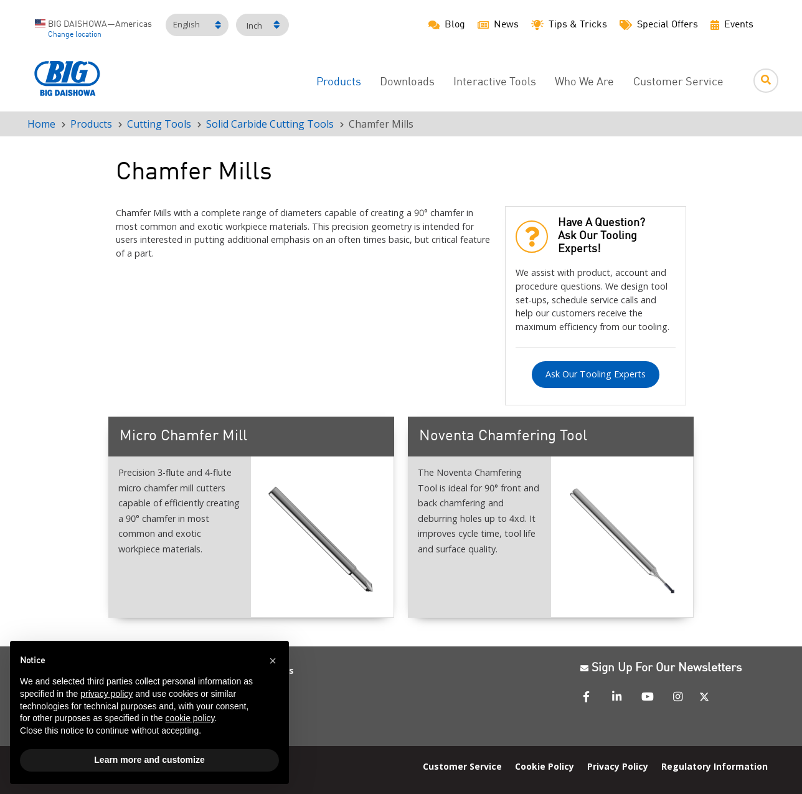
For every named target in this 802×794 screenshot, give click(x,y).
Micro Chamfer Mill (183, 436)
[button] (273, 661)
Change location (74, 35)
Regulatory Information (714, 766)
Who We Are (584, 82)
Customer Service (678, 82)
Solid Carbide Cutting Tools (270, 124)
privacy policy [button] (106, 694)
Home (41, 124)
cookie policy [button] (189, 718)
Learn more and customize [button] (149, 760)
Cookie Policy (544, 766)
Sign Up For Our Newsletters (661, 668)
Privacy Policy (617, 766)
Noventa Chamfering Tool (503, 436)
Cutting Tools (159, 124)
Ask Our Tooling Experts (595, 374)
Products (338, 82)
